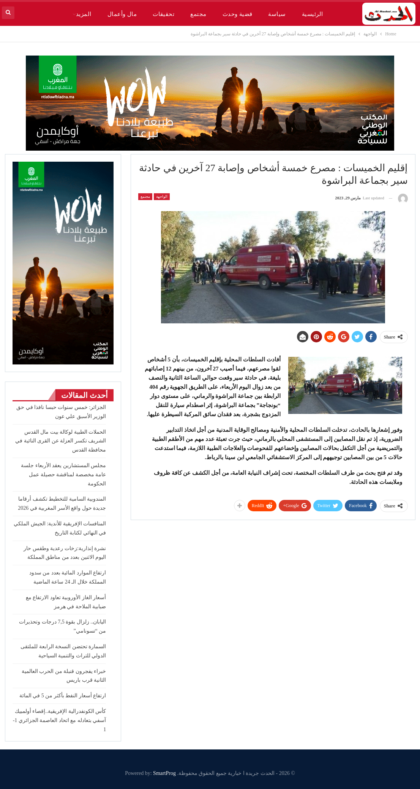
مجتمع (198, 14)
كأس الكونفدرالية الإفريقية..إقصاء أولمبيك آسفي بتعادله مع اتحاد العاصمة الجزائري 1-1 (59, 720)
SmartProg (164, 773)
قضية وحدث (238, 14)
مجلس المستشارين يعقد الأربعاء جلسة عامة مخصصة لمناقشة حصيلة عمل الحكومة (63, 475)
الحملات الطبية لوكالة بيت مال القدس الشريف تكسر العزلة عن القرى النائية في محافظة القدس (60, 441)
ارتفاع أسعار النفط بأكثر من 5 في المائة (62, 695)
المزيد (84, 14)
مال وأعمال (122, 14)
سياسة (277, 14)
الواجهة (161, 196)
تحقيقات (163, 14)
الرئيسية (312, 14)
